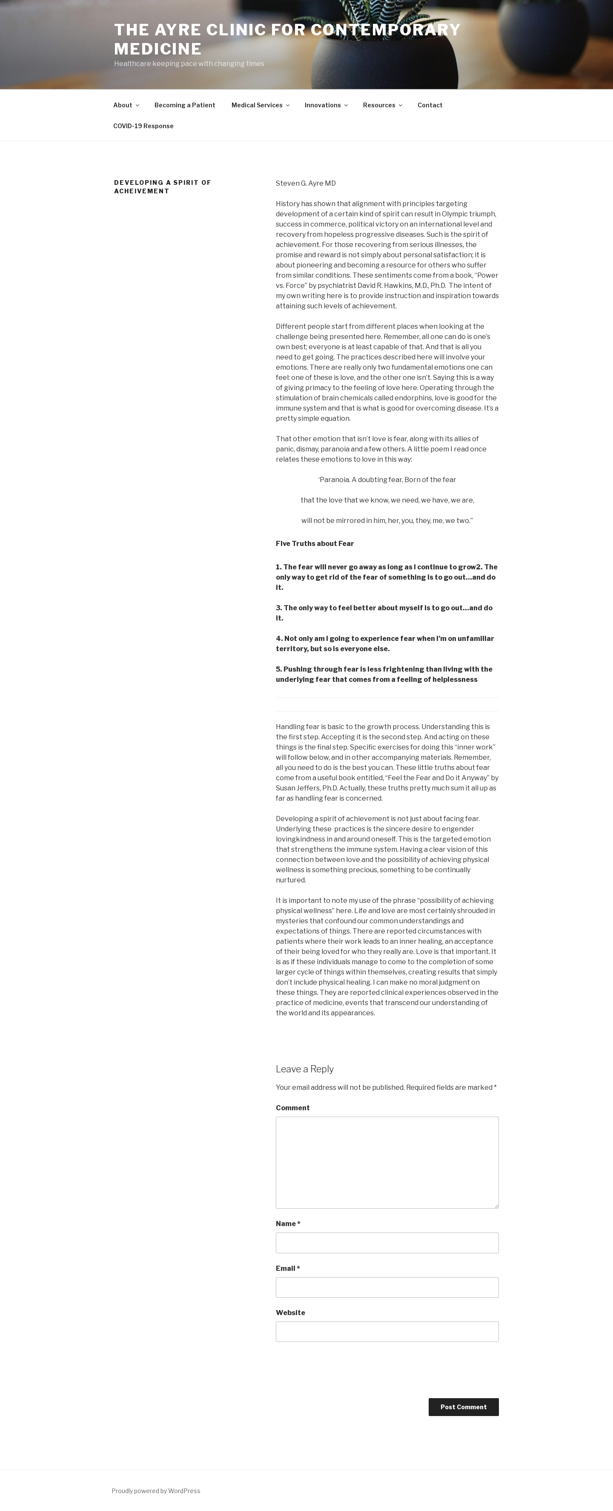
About (126, 105)
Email (288, 1268)
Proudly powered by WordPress (156, 1490)
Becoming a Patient (185, 105)
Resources (383, 105)
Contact (430, 105)
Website (290, 1313)
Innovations (327, 105)
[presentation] (340, 1373)
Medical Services (261, 105)
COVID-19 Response (143, 125)
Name (288, 1224)
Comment (293, 1108)
